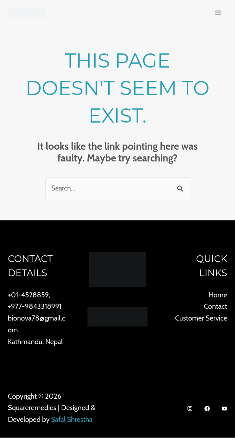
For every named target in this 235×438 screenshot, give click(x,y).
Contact (215, 306)
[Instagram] (190, 409)
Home (218, 295)
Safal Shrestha (72, 420)
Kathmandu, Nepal (35, 341)
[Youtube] (224, 409)
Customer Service (201, 318)
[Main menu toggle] (218, 13)
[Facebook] (207, 409)
